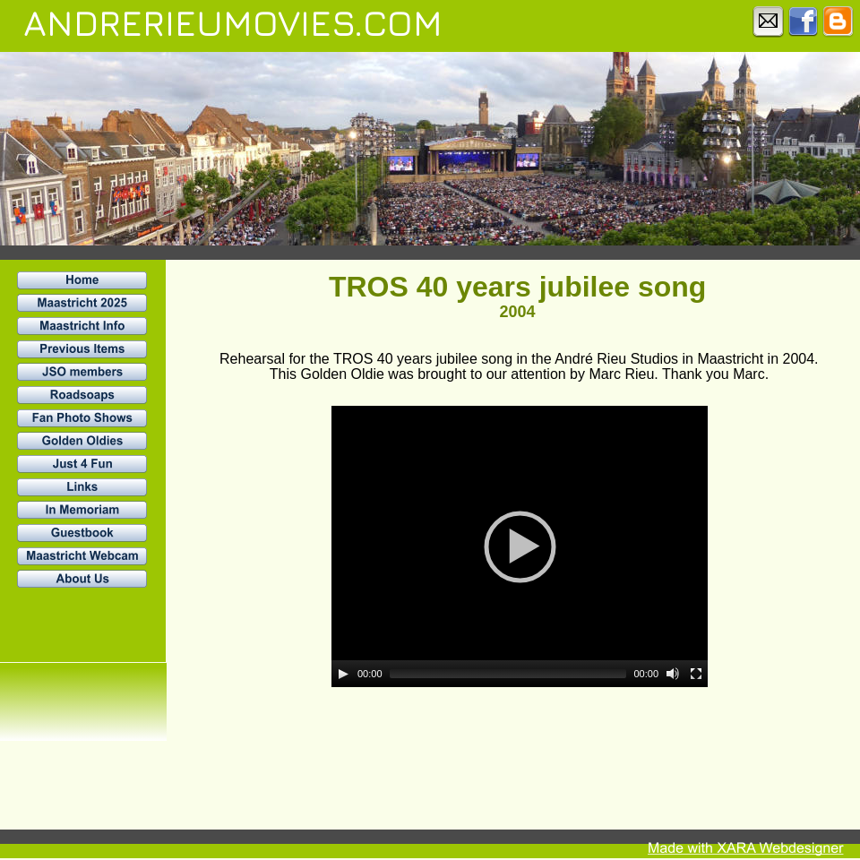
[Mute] (673, 673)
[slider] (508, 673)
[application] (519, 546)
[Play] (343, 673)
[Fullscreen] (696, 673)
